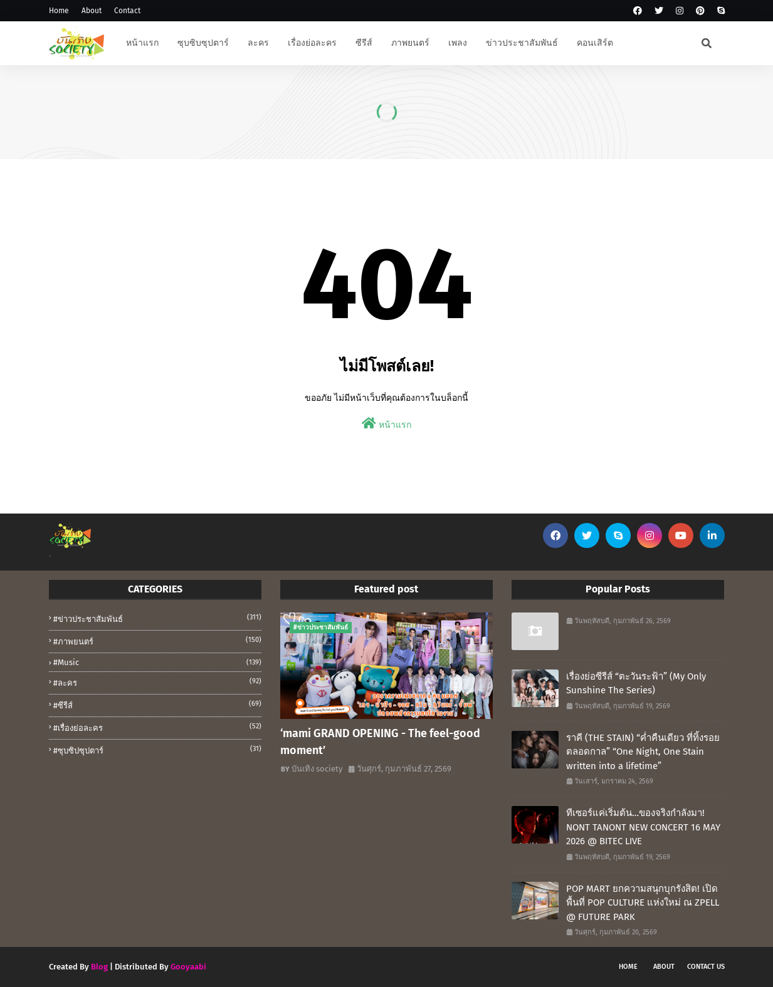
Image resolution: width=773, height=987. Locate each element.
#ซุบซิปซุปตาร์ (157, 749)
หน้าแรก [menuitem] (142, 43)
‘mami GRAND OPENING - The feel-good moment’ (380, 741)
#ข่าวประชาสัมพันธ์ (157, 618)
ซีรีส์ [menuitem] (363, 43)
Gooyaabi (188, 966)
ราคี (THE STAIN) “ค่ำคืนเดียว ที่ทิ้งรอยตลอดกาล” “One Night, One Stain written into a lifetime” (643, 752)
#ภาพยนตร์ (157, 640)
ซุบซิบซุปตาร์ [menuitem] (203, 43)
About (92, 10)
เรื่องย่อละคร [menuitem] (312, 43)
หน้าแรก (386, 423)
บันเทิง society (317, 768)
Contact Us (706, 967)
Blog (99, 966)
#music (157, 662)
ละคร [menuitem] (258, 43)
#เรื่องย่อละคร (157, 727)
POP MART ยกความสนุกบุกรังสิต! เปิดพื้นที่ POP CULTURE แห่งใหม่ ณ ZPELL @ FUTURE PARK (642, 902)
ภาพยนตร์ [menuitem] (410, 43)
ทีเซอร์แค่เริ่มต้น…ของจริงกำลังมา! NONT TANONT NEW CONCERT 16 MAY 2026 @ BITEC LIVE (643, 827)
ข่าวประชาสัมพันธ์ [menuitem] (522, 43)
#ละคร (157, 682)
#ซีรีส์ (157, 704)
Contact (127, 10)
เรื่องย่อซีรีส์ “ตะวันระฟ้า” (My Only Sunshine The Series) (636, 683)
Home (59, 10)
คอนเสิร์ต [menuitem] (595, 43)
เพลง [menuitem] (457, 43)
